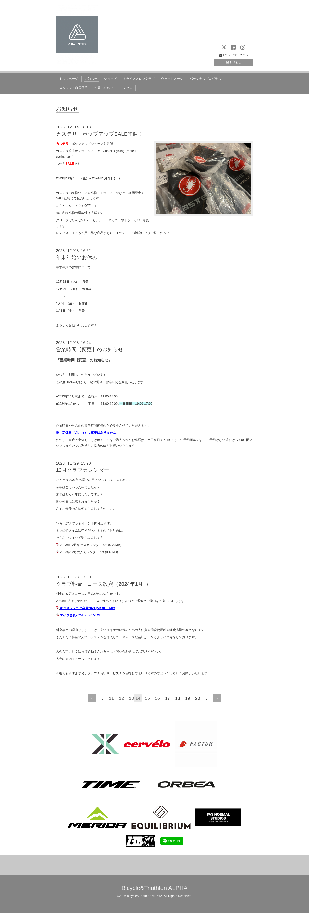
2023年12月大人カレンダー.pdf (82, 552)
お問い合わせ (233, 61)
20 (199, 698)
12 (119, 698)
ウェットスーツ (172, 78)
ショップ (110, 78)
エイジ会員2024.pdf (74, 615)
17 (169, 698)
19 (189, 698)
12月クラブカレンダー (82, 470)
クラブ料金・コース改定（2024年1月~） (103, 584)
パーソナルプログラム (205, 78)
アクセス (126, 87)
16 (159, 698)
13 (129, 698)
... (99, 698)
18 (179, 698)
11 (109, 698)
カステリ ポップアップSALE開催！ (99, 134)
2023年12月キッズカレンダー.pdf (83, 545)
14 (139, 698)
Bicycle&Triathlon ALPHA (154, 888)
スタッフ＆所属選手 (73, 87)
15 (149, 698)
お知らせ (91, 78)
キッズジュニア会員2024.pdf (80, 608)
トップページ (68, 78)
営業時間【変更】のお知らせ (89, 349)
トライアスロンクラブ (138, 78)
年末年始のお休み (77, 257)
